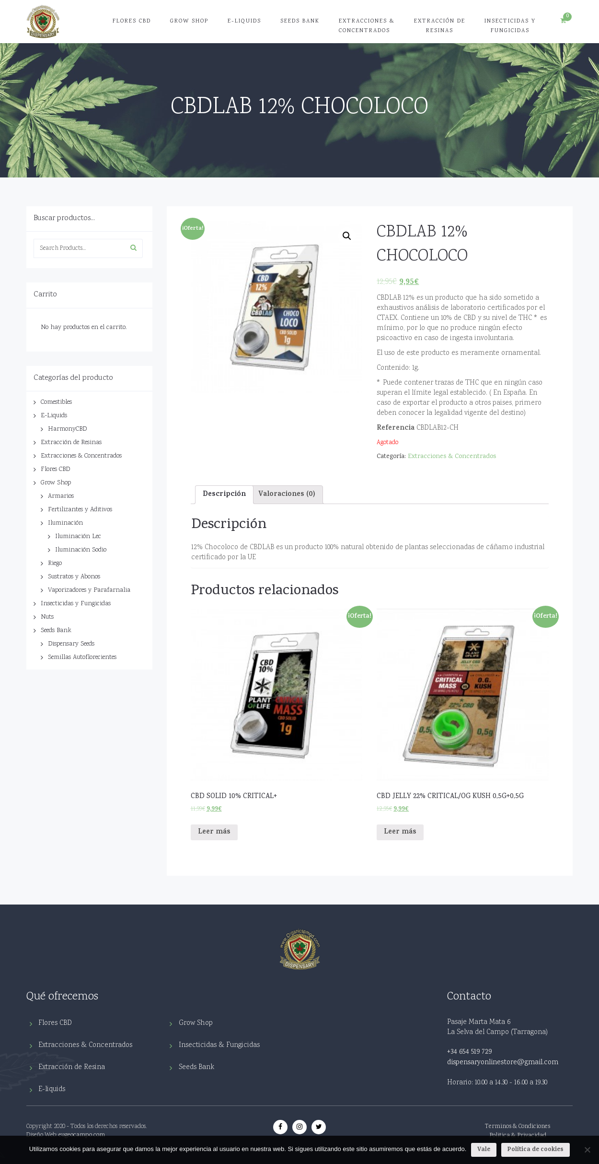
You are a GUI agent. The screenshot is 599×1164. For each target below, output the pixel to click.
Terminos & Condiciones (517, 1126)
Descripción (224, 495)
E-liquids (51, 1089)
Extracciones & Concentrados (367, 26)
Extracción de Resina (71, 1067)
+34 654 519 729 (469, 1052)
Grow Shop (189, 21)
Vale (483, 1150)
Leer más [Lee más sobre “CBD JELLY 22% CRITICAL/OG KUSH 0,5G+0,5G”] (400, 832)
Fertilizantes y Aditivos (80, 510)
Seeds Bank (300, 21)
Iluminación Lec (78, 536)
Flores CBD (132, 21)
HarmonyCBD (67, 429)
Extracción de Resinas (439, 26)
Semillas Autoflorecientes (82, 657)
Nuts (47, 617)
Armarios (61, 496)
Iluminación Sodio (80, 550)
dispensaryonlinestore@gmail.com (502, 1063)
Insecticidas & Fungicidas (219, 1045)
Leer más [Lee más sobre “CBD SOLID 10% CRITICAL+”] (214, 832)
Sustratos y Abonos (74, 577)
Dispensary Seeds (71, 644)
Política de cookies (535, 1150)
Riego (55, 563)
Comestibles (56, 402)
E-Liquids (244, 21)
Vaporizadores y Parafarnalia (89, 590)
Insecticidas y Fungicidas (510, 26)
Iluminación (65, 523)
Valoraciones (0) (286, 495)
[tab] (224, 494)
